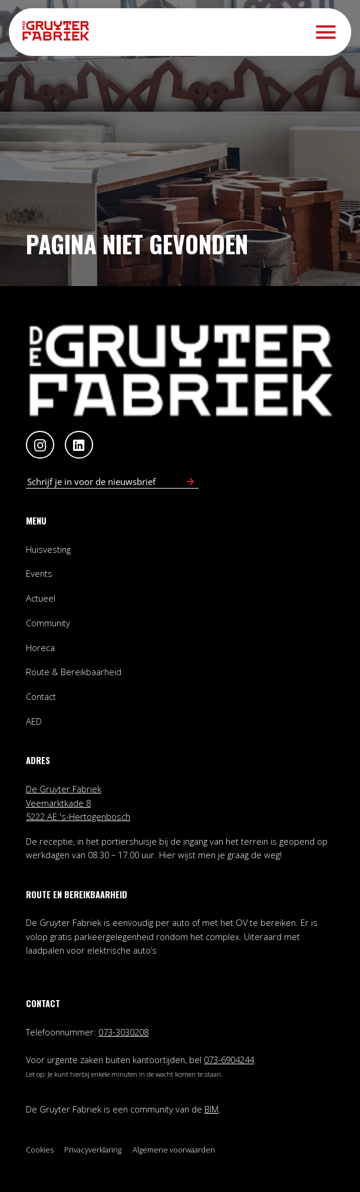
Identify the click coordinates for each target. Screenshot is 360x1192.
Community (48, 623)
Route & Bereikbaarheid (73, 672)
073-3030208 (123, 1032)
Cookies (40, 1149)
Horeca (40, 647)
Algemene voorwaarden (174, 1149)
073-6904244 (229, 1059)
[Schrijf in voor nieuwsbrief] (191, 481)
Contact (41, 696)
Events (39, 573)
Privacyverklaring (92, 1149)
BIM (211, 1109)
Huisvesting (48, 549)
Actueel (40, 598)
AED (34, 721)
